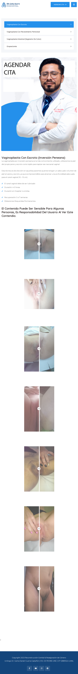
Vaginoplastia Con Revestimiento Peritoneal (23, 32)
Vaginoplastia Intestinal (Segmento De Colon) (24, 39)
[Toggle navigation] (74, 4)
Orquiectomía (12, 46)
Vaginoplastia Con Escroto (17, 24)
